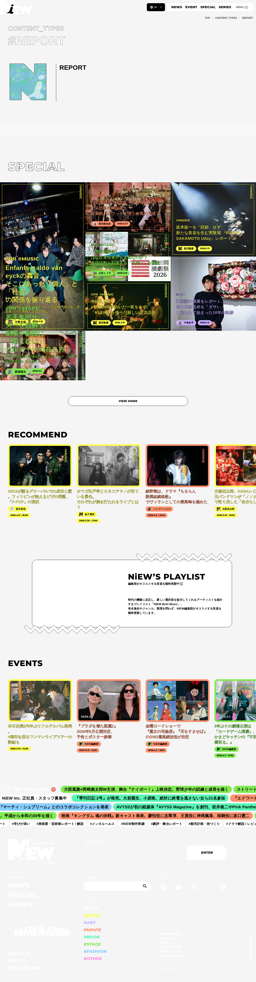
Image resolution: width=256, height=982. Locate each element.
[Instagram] (193, 887)
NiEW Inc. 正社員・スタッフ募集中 (43, 798)
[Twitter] (208, 887)
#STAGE (92, 944)
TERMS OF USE (170, 951)
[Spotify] (163, 887)
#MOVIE (92, 929)
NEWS (176, 7)
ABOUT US (19, 953)
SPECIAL (208, 7)
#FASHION (95, 951)
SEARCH (91, 877)
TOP (207, 17)
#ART (90, 922)
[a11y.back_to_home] (16, 8)
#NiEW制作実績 (139, 824)
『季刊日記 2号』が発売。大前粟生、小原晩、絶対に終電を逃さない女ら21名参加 (159, 798)
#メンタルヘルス (108, 824)
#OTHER (93, 958)
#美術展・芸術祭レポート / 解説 (66, 824)
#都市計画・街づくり (210, 824)
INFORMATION (170, 947)
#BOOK (92, 937)
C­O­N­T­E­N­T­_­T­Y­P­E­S (226, 17)
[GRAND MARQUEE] (42, 930)
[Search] (117, 886)
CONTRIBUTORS (25, 968)
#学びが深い (27, 824)
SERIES (225, 7)
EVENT (191, 7)
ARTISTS (17, 960)
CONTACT (166, 938)
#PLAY (91, 908)
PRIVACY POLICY (172, 956)
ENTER (207, 853)
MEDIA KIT (167, 943)
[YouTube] (178, 887)
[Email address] (135, 853)
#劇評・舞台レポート (172, 824)
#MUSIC (92, 915)
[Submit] (145, 886)
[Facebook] (223, 887)
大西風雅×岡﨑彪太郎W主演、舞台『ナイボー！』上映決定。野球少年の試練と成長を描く (157, 789)
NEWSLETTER (95, 841)
